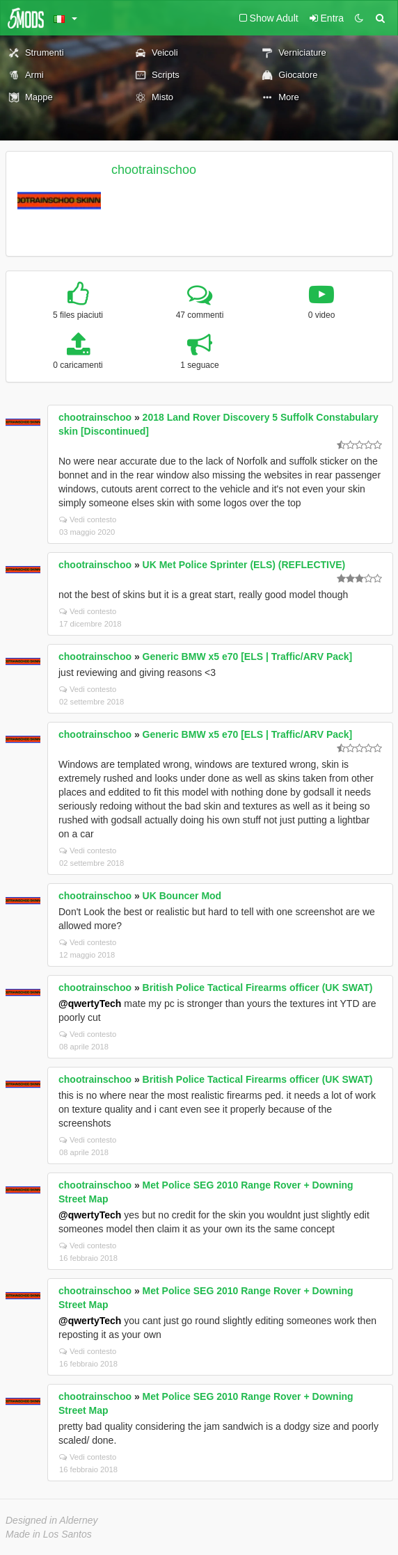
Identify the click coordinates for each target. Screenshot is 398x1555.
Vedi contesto (87, 519)
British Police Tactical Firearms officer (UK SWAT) (258, 987)
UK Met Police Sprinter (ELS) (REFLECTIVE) (244, 564)
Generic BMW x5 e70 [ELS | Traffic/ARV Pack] (248, 656)
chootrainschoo (153, 170)
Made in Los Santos (49, 1534)
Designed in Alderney (52, 1520)
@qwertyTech (89, 1003)
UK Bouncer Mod (182, 895)
